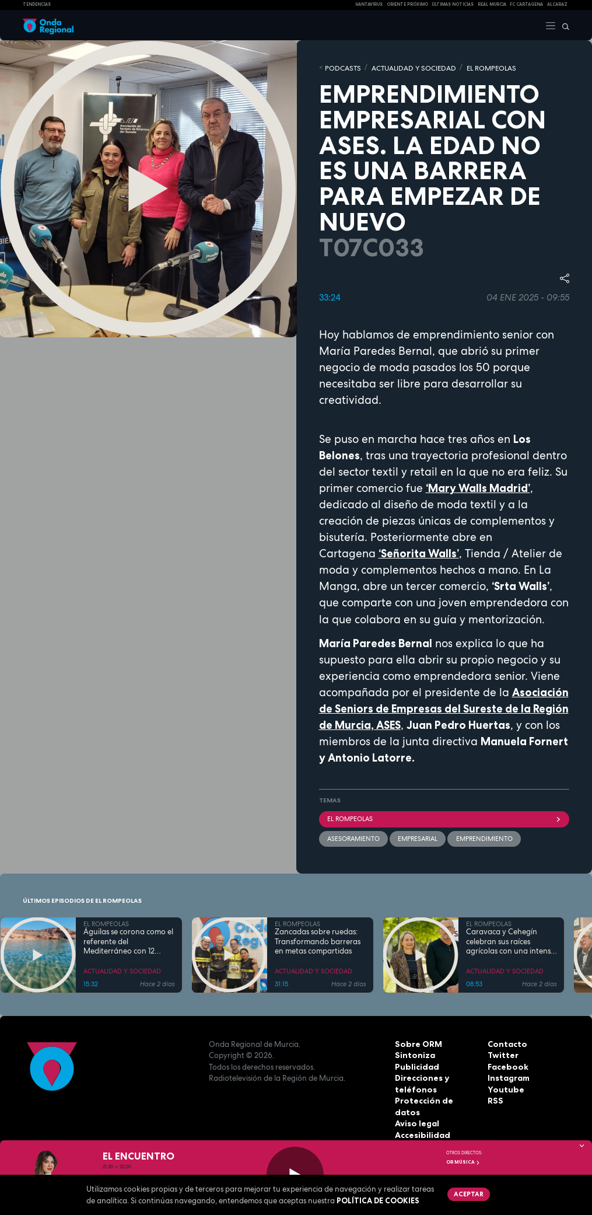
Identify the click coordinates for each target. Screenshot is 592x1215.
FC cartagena (526, 4)
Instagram (508, 1076)
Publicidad (415, 1065)
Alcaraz (557, 4)
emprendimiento (484, 837)
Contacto (506, 1042)
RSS (495, 1099)
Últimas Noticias (453, 4)
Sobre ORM (417, 1042)
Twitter (502, 1053)
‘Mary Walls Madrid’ (478, 487)
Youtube (504, 1087)
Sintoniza (413, 1053)
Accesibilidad (421, 1121)
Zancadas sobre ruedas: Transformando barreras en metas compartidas (317, 940)
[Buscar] (562, 25)
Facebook (507, 1065)
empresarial (417, 837)
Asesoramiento (353, 837)
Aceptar (468, 1193)
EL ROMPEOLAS (478, 67)
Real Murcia (492, 4)
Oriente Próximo (407, 4)
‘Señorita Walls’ (419, 552)
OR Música (463, 1162)
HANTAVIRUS (369, 4)
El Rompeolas (444, 818)
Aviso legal (416, 1110)
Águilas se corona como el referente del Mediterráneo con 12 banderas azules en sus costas (128, 940)
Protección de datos (435, 1099)
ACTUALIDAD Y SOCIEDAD (406, 67)
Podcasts (341, 67)
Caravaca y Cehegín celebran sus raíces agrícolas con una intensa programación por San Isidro (510, 940)
